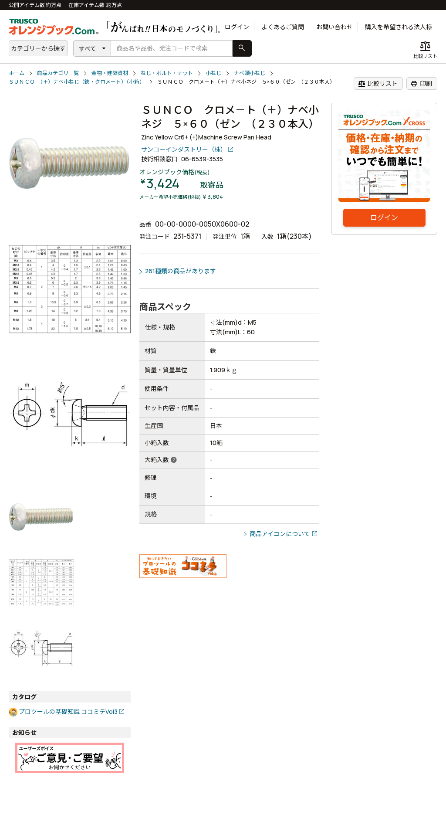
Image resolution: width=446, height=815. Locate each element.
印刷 (421, 83)
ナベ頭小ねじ (249, 73)
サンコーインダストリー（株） (183, 149)
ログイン (237, 27)
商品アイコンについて (280, 534)
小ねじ (213, 73)
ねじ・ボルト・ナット (167, 73)
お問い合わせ (334, 27)
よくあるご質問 (282, 27)
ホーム (16, 73)
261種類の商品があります (180, 271)
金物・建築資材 (109, 73)
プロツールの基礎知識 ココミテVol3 (68, 711)
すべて (87, 48)
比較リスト (378, 83)
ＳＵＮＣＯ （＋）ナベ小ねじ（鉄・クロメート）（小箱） (77, 81)
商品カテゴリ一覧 (58, 73)
